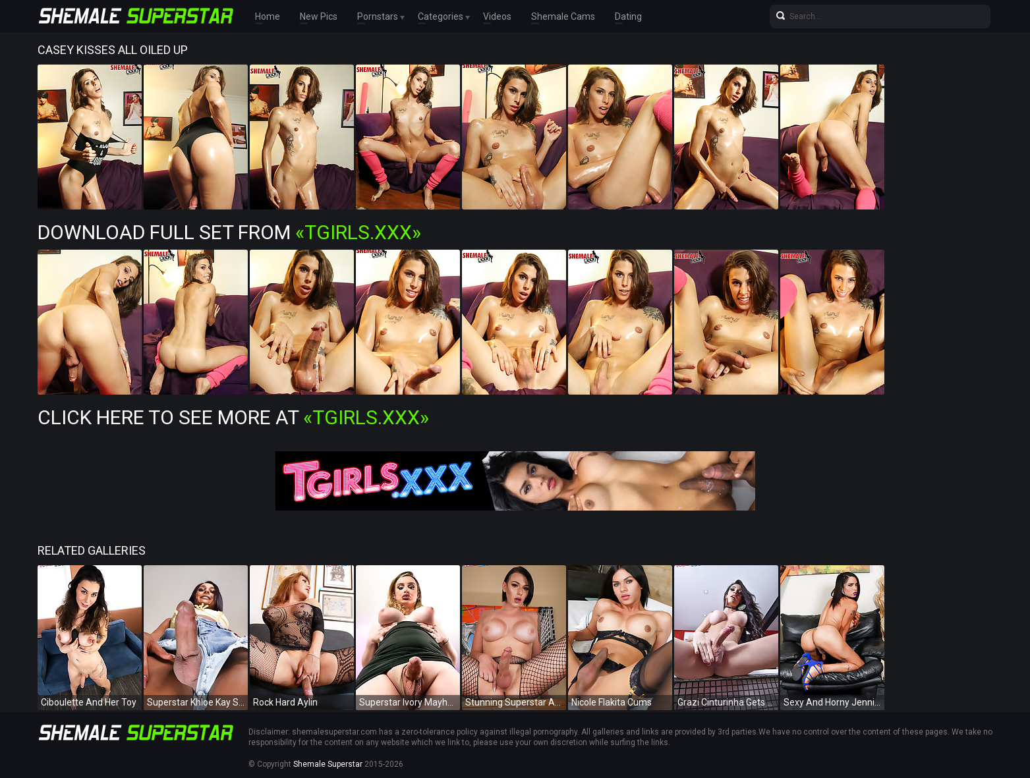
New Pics (318, 16)
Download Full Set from (229, 232)
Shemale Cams (563, 16)
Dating (628, 16)
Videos (497, 16)
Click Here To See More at (233, 417)
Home (267, 16)
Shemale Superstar (327, 764)
